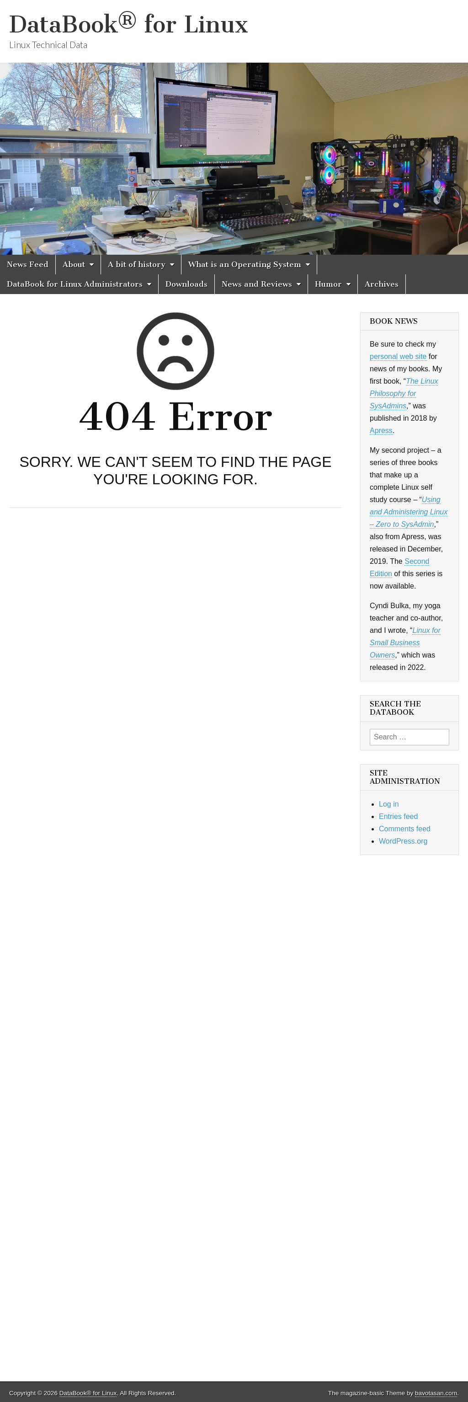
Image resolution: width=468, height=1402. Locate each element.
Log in (389, 804)
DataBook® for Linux (128, 24)
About (74, 264)
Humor (328, 284)
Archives (382, 284)
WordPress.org (403, 841)
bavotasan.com (436, 1393)
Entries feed (398, 816)
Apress (381, 430)
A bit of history (136, 264)
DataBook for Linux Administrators (75, 284)
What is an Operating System (244, 264)
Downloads (186, 284)
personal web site (398, 356)
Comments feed (405, 829)
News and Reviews (257, 284)
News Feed (27, 264)
